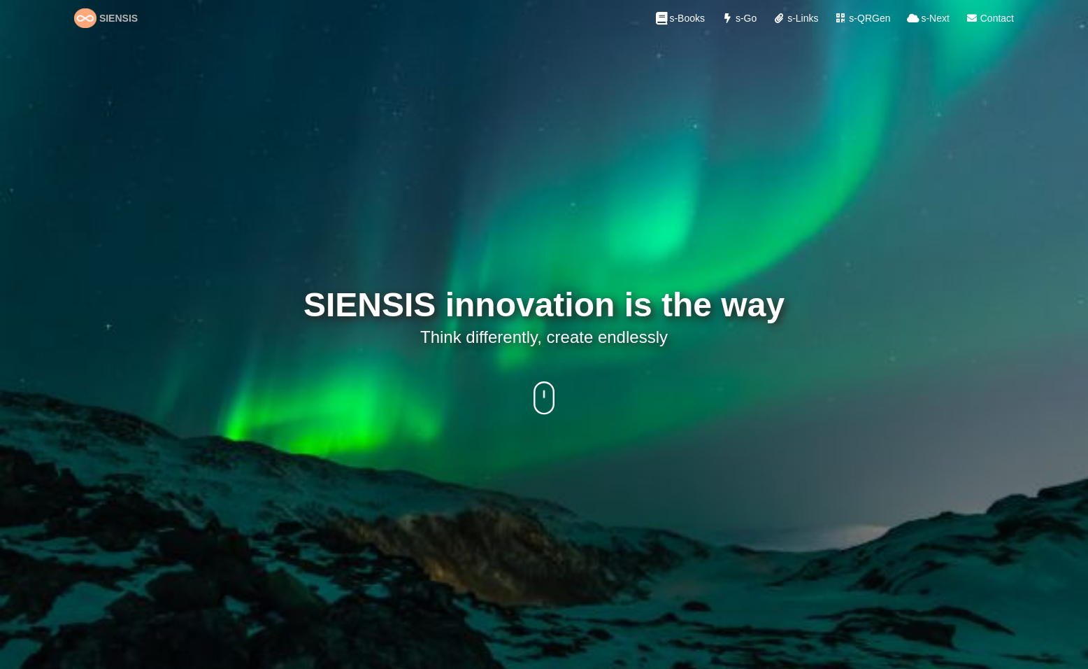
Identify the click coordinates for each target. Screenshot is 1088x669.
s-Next (927, 18)
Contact (989, 18)
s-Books (679, 18)
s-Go (738, 18)
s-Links (794, 18)
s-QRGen (861, 18)
